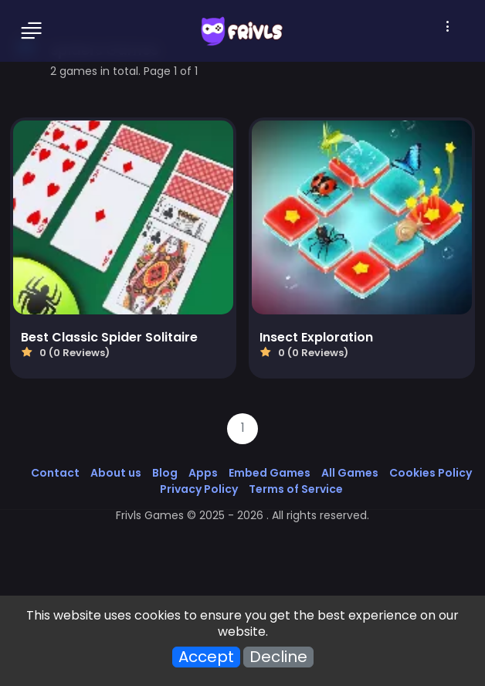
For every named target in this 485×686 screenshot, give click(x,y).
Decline (278, 657)
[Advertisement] (242, 573)
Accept (206, 657)
